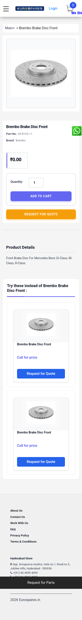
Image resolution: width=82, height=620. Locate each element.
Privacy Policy (19, 535)
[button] (41, 73)
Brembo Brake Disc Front (34, 344)
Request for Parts (40, 583)
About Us (16, 510)
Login (53, 8)
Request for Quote (41, 214)
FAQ (13, 529)
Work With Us (19, 523)
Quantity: (16, 181)
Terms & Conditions (23, 541)
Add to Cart (41, 196)
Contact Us (17, 517)
